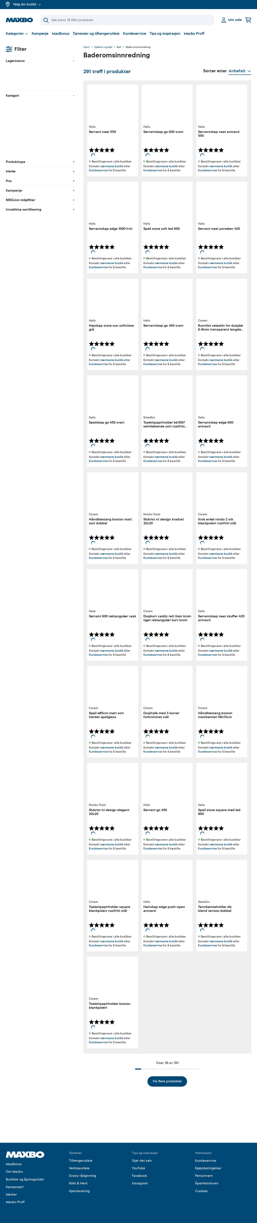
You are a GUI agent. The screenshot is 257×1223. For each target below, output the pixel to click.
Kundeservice (134, 33)
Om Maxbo (14, 1171)
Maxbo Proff (194, 33)
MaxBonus (60, 33)
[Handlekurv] (248, 20)
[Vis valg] (17, 33)
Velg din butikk (27, 4)
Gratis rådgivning (82, 1175)
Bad (119, 47)
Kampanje (40, 33)
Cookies (201, 1191)
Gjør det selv (142, 1160)
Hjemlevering (79, 1191)
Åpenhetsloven (206, 1183)
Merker (11, 1194)
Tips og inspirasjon (165, 33)
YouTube (138, 1168)
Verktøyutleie (79, 1168)
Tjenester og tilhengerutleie (96, 33)
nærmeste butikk (111, 166)
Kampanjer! (15, 1187)
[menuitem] (40, 104)
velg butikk (36, 70)
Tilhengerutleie (80, 1160)
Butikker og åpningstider (25, 1179)
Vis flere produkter (167, 1081)
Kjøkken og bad (103, 47)
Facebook (139, 1175)
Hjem (86, 47)
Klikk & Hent (78, 1183)
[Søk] (127, 20)
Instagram (140, 1183)
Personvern (204, 1175)
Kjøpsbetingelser (208, 1168)
